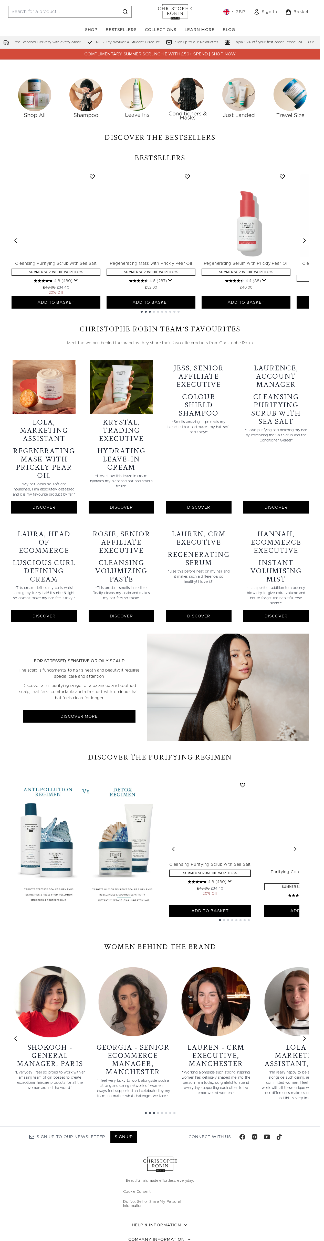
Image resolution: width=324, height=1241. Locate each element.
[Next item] (304, 307)
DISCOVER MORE (79, 729)
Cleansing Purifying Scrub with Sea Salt (56, 330)
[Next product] (295, 862)
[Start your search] (69, 11)
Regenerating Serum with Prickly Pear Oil (246, 330)
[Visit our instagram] (254, 1150)
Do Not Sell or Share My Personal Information (152, 1216)
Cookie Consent (137, 1204)
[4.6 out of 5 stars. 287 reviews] (148, 347)
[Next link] (304, 1051)
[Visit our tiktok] (279, 1150)
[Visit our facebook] (242, 1150)
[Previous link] (16, 1051)
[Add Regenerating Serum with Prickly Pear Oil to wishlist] (282, 243)
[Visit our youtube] (267, 1150)
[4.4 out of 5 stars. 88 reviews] (243, 347)
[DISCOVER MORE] (228, 699)
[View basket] (297, 12)
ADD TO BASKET (56, 369)
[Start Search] (125, 11)
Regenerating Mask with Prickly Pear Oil (151, 330)
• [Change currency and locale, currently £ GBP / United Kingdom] (234, 12)
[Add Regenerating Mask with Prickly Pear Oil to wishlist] (187, 243)
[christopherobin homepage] (175, 11)
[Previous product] (173, 862)
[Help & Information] (160, 1238)
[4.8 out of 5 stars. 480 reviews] (53, 347)
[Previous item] (16, 307)
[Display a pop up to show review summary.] (75, 347)
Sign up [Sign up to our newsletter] (124, 1150)
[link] (265, 12)
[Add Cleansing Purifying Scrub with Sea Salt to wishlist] (92, 243)
